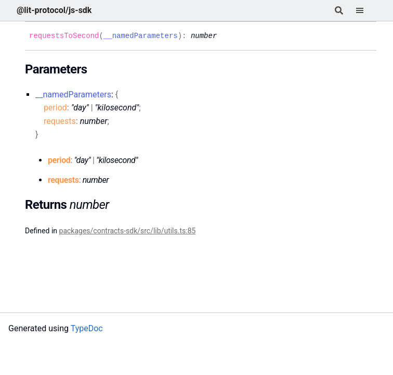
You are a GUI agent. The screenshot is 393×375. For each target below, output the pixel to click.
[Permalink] (224, 36)
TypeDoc (87, 328)
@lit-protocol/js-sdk (54, 10)
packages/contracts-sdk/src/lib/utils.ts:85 (127, 231)
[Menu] (366, 10)
